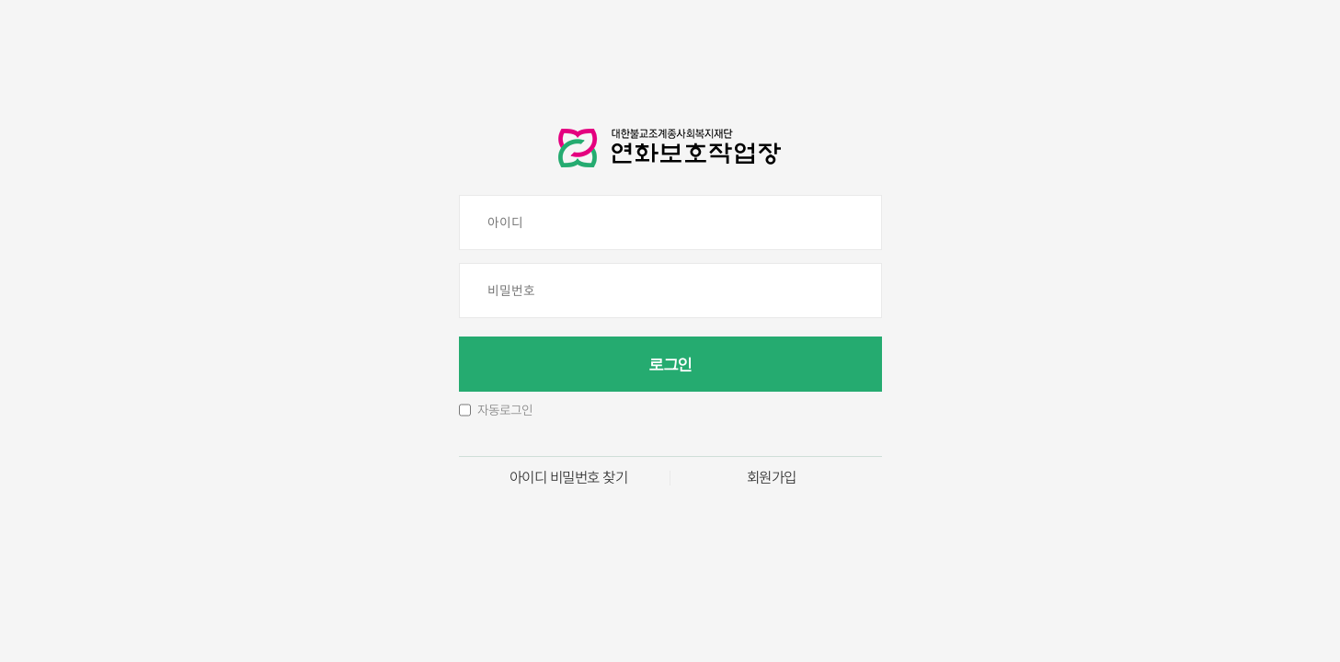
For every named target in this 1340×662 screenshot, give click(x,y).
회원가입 (771, 478)
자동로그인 (505, 410)
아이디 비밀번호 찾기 (569, 478)
